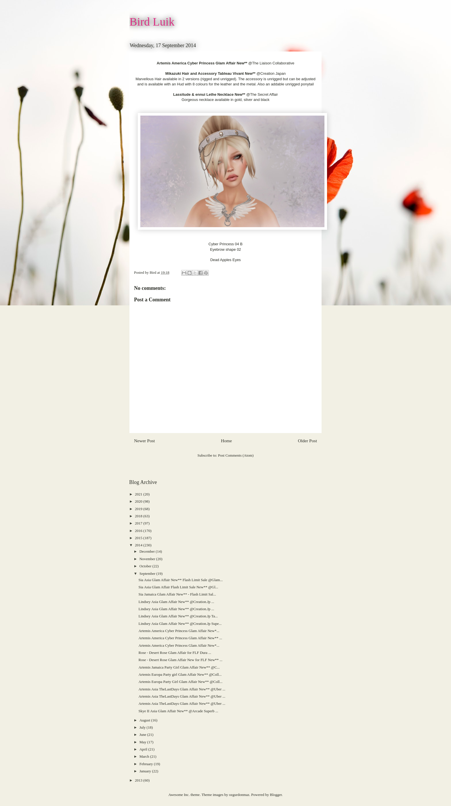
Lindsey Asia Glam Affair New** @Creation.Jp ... (176, 602)
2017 (139, 523)
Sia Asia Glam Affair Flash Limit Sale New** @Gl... (178, 587)
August (145, 720)
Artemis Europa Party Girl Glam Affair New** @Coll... (180, 681)
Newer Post (144, 440)
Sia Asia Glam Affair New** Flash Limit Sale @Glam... (180, 580)
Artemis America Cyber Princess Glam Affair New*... (178, 631)
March (144, 756)
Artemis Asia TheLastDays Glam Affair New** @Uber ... (181, 689)
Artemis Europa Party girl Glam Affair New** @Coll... (179, 674)
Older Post (307, 440)
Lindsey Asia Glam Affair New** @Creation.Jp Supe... (179, 623)
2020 (139, 501)
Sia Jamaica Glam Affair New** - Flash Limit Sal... (177, 594)
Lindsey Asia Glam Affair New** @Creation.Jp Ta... (178, 616)
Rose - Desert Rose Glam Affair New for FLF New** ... (180, 660)
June (143, 734)
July (143, 727)
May (143, 742)
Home (226, 440)
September (147, 573)
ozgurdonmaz (239, 794)
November (147, 559)
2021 (139, 494)
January (145, 771)
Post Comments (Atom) (236, 455)
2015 (139, 538)
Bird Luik (152, 21)
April (143, 749)
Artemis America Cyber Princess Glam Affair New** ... (180, 638)
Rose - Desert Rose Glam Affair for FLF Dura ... (174, 652)
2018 (139, 516)
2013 (139, 780)
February (146, 764)
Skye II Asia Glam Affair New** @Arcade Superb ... (178, 711)
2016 (139, 531)
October (145, 566)
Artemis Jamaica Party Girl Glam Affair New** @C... (179, 667)
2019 (139, 509)
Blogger (276, 794)
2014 (139, 545)
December (147, 551)
